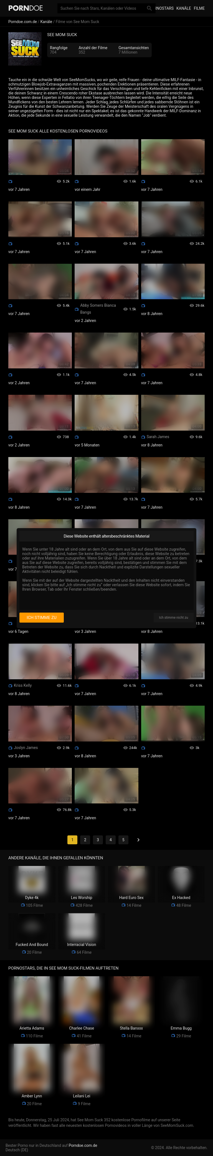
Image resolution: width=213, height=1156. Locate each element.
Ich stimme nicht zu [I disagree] (173, 618)
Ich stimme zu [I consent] (41, 617)
